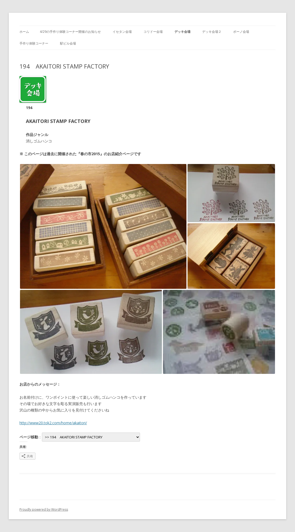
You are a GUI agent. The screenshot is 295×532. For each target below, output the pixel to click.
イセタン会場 (122, 31)
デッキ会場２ (211, 31)
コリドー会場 (153, 31)
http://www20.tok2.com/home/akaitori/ (53, 422)
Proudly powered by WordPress (43, 509)
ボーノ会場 (241, 31)
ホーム (24, 31)
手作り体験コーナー (33, 43)
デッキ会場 (182, 31)
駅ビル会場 (68, 43)
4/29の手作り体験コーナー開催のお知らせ (70, 31)
